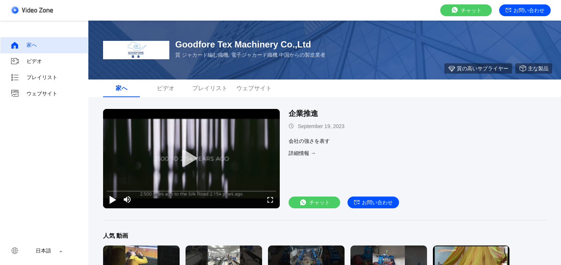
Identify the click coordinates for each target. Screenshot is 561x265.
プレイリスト (33, 77)
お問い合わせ (525, 10)
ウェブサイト (33, 93)
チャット (466, 10)
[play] (191, 158)
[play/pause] (112, 199)
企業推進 (303, 113)
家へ (23, 45)
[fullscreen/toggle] (270, 199)
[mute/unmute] (127, 199)
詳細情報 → (302, 153)
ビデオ (26, 61)
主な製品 (533, 68)
